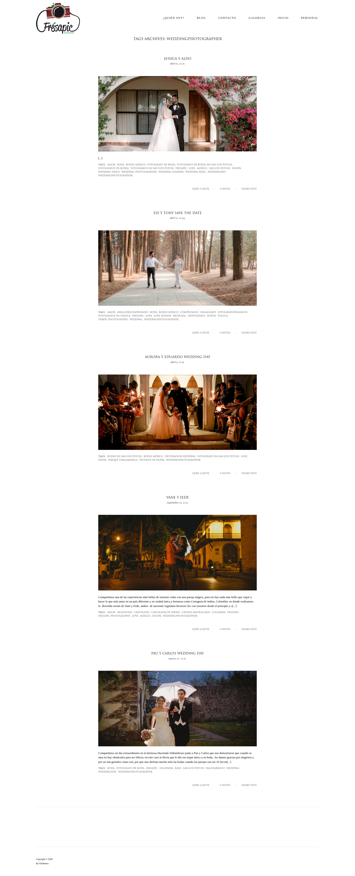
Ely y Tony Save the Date (178, 213)
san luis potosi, (220, 168)
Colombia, (219, 612)
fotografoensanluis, (233, 312)
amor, (111, 165)
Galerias (257, 17)
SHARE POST (249, 189)
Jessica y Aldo (177, 59)
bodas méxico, (136, 165)
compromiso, (189, 312)
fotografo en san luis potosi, (218, 456)
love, (192, 168)
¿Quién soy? (174, 17)
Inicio (283, 17)
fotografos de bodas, (114, 168)
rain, (178, 768)
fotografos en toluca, (114, 316)
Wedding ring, (195, 172)
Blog (201, 17)
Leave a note (200, 189)
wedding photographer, (139, 172)
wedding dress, (109, 172)
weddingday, (217, 172)
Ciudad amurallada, (196, 612)
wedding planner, (171, 172)
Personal (309, 17)
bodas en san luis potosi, (124, 456)
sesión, (237, 168)
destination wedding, (180, 456)
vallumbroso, (215, 768)
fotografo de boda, (161, 165)
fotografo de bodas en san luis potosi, (205, 165)
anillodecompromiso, (133, 312)
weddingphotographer (115, 175)
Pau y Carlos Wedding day (177, 653)
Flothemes (44, 863)
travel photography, (113, 319)
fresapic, (181, 168)
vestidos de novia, (152, 460)
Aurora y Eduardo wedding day (177, 357)
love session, (163, 316)
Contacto (227, 17)
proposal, (180, 316)
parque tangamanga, (123, 460)
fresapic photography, (114, 616)
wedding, (136, 319)
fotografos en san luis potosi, (152, 168)
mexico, (202, 168)
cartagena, (142, 612)
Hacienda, (166, 768)
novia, (102, 460)
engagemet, (208, 312)
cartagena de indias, (166, 612)
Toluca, (223, 316)
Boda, (121, 165)
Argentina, (125, 612)
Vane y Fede (177, 497)
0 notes (225, 189)
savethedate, (197, 316)
